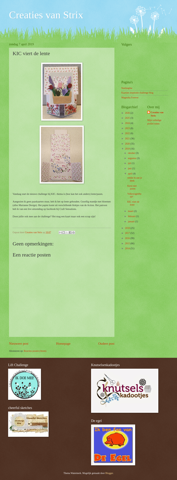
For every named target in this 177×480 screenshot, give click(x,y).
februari (132, 216)
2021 (127, 138)
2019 (127, 148)
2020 (127, 143)
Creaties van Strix (46, 15)
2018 (127, 228)
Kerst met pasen (132, 187)
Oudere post (106, 343)
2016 (127, 238)
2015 (127, 243)
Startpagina (126, 88)
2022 (127, 133)
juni (130, 168)
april (130, 173)
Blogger (109, 473)
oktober (132, 153)
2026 (127, 113)
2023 (127, 128)
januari (131, 221)
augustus (132, 158)
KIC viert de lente (133, 203)
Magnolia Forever (129, 97)
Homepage (63, 343)
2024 (127, 123)
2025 (127, 118)
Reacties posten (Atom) (35, 351)
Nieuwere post (18, 343)
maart (131, 211)
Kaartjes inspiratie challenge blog (137, 92)
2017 (127, 233)
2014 (127, 248)
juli (130, 163)
